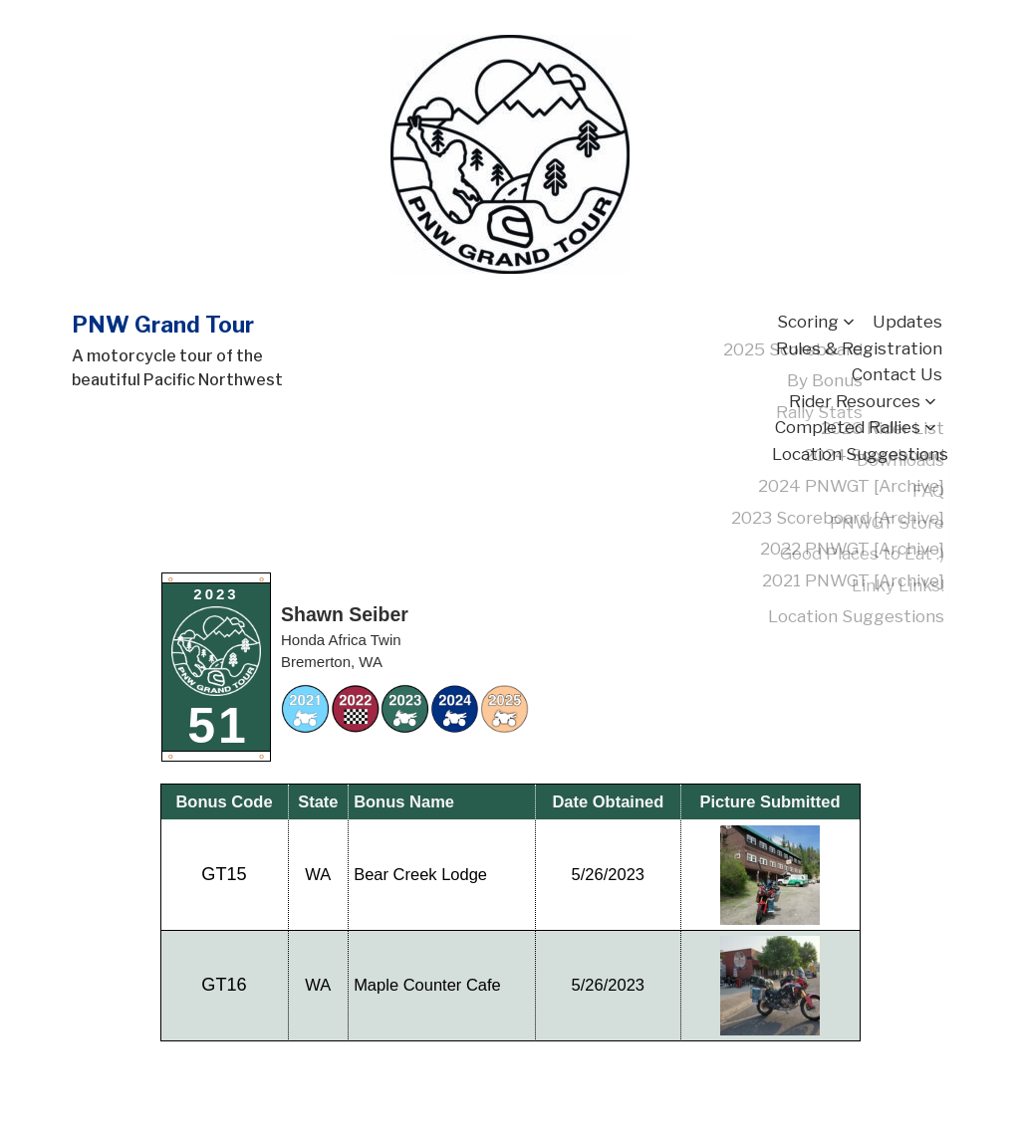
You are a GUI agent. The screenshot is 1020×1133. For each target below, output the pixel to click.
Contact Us (897, 374)
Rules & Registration (859, 348)
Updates (907, 322)
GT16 (223, 985)
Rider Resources (854, 401)
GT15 (223, 874)
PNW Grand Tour (163, 325)
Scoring (808, 322)
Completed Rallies (847, 427)
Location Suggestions (860, 454)
